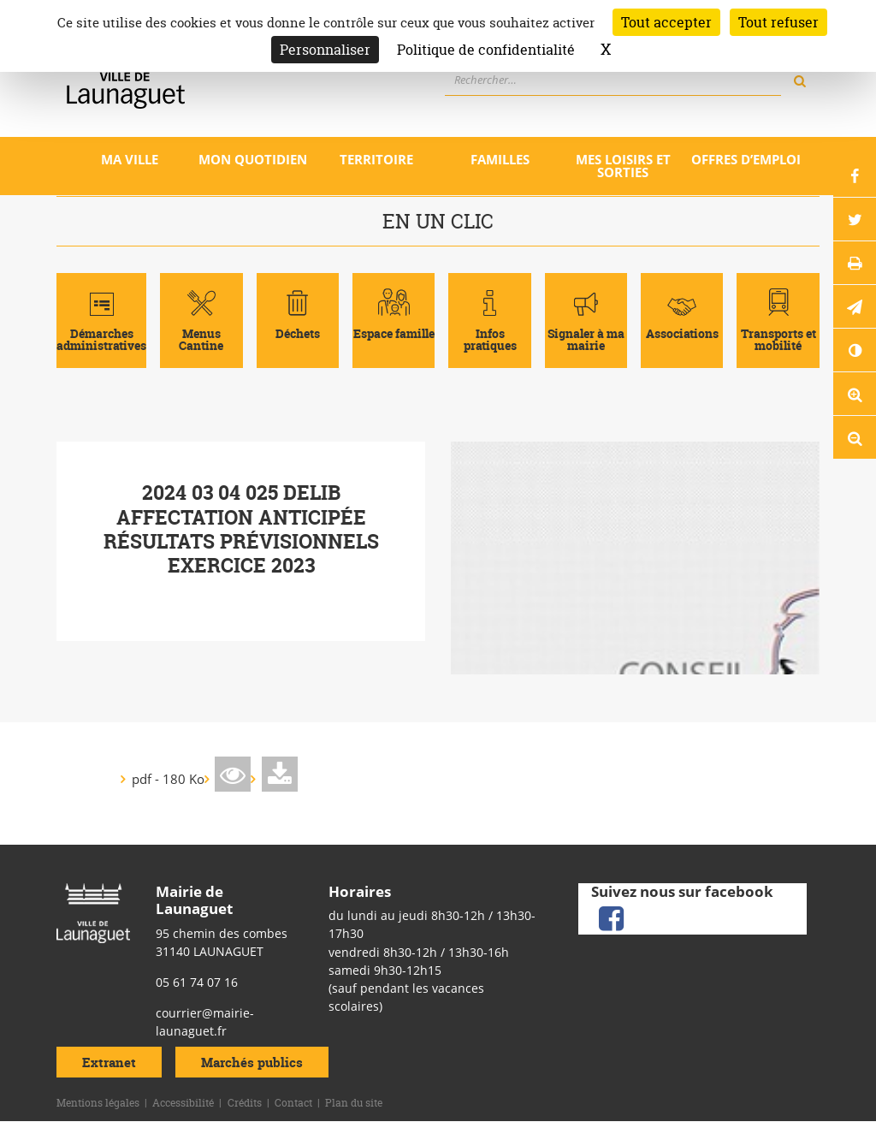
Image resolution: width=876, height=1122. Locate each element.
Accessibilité (183, 1102)
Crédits (245, 1102)
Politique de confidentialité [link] (486, 49)
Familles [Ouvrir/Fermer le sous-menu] (500, 159)
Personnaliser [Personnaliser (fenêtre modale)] (325, 49)
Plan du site (353, 1102)
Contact (293, 1102)
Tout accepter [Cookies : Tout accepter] (666, 22)
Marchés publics (252, 1062)
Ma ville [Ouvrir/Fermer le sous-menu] (129, 159)
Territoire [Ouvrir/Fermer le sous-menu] (376, 159)
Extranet (109, 1062)
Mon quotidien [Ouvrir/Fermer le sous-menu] (252, 159)
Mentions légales (97, 1102)
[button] (854, 306)
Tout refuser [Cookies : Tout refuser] (778, 22)
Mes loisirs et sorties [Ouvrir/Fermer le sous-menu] (623, 166)
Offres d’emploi (746, 159)
